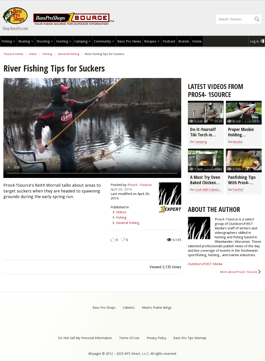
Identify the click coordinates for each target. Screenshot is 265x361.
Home (197, 41)
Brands (183, 41)
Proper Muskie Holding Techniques (241, 134)
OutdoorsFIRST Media (205, 264)
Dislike (123, 239)
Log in (254, 41)
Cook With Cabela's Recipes (213, 190)
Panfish (238, 190)
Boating (24, 41)
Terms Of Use (129, 338)
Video (33, 54)
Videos (121, 212)
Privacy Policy (156, 338)
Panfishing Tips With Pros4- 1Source (242, 182)
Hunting (62, 41)
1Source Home (13, 54)
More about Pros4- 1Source (238, 272)
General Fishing (68, 54)
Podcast (169, 41)
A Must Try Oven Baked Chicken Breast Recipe (205, 182)
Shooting (43, 41)
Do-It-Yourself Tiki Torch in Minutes (203, 134)
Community (102, 41)
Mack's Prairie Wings (157, 307)
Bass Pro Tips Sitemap (189, 338)
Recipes (150, 41)
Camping (81, 41)
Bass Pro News (129, 41)
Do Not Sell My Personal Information (85, 338)
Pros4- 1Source (140, 184)
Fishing (7, 41)
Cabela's (129, 307)
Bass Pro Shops (104, 307)
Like (113, 239)
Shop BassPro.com (15, 28)
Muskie (238, 142)
